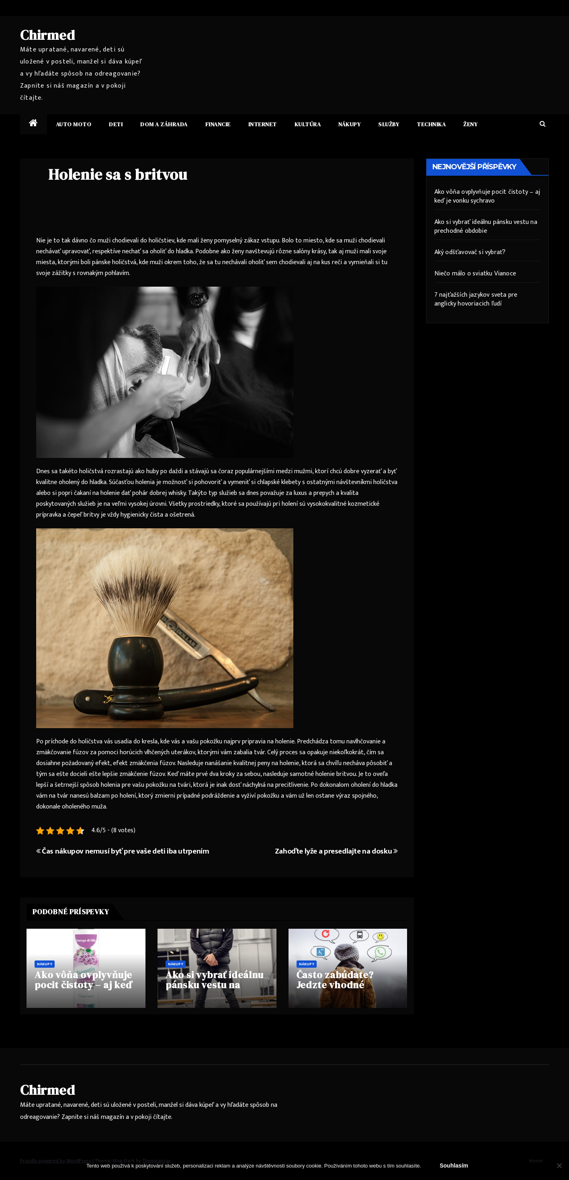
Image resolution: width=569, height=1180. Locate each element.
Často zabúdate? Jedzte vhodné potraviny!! (335, 984)
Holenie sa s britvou (117, 174)
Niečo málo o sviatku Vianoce (475, 273)
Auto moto (74, 124)
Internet (262, 124)
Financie (218, 124)
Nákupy (349, 124)
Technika (431, 124)
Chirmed (47, 35)
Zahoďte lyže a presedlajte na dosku (336, 851)
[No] (559, 1166)
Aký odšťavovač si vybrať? (470, 252)
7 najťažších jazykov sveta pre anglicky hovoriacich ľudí (476, 299)
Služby (388, 124)
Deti (116, 124)
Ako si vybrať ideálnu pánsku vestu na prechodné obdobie (215, 984)
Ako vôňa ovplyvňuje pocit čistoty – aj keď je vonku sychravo (83, 984)
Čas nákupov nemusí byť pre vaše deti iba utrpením (122, 851)
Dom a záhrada (164, 124)
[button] (543, 124)
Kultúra (308, 124)
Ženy (470, 124)
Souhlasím (454, 1165)
